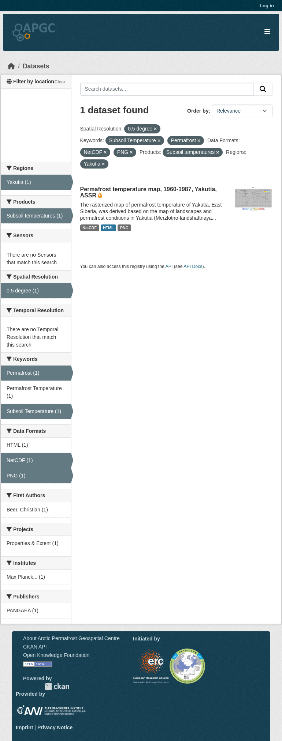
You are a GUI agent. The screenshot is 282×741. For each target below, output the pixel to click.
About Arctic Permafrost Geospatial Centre (71, 638)
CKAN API (35, 647)
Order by (197, 111)
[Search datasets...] (167, 89)
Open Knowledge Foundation (56, 655)
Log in (267, 5)
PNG (124, 228)
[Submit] (262, 89)
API (169, 266)
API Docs (192, 266)
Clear (59, 81)
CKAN (56, 686)
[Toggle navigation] (267, 32)
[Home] (11, 66)
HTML (108, 228)
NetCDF (89, 228)
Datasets (36, 66)
